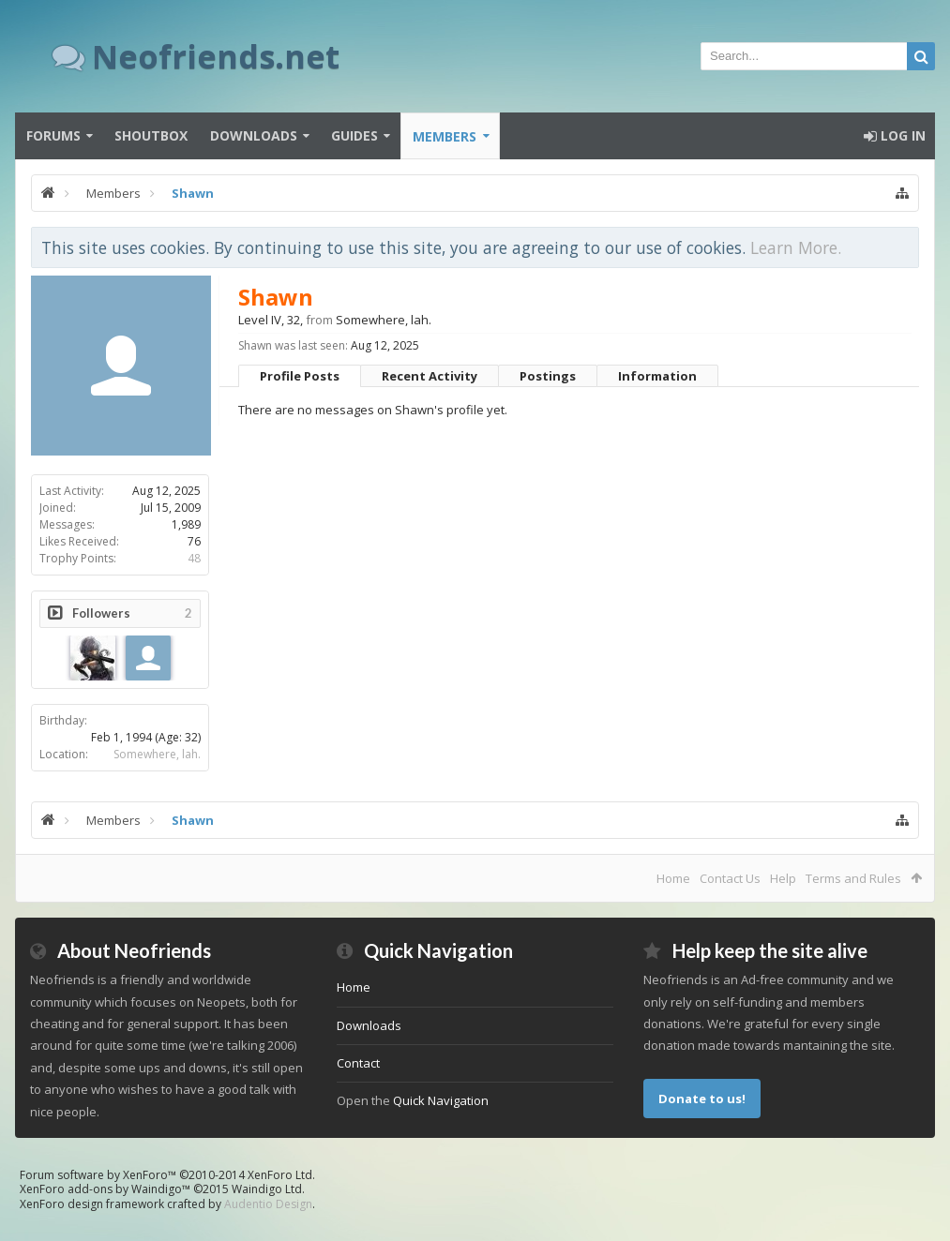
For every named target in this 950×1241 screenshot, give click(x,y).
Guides (354, 135)
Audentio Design (268, 1204)
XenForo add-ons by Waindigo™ (105, 1189)
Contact (358, 1062)
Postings (548, 375)
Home (673, 878)
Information (657, 375)
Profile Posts (299, 375)
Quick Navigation (441, 1100)
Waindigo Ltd (267, 1189)
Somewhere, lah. (157, 754)
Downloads (253, 135)
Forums (53, 135)
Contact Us (730, 878)
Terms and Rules (853, 878)
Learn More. (795, 247)
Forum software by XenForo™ (167, 1175)
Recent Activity (429, 375)
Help (783, 878)
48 (194, 558)
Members (444, 136)
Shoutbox (151, 135)
